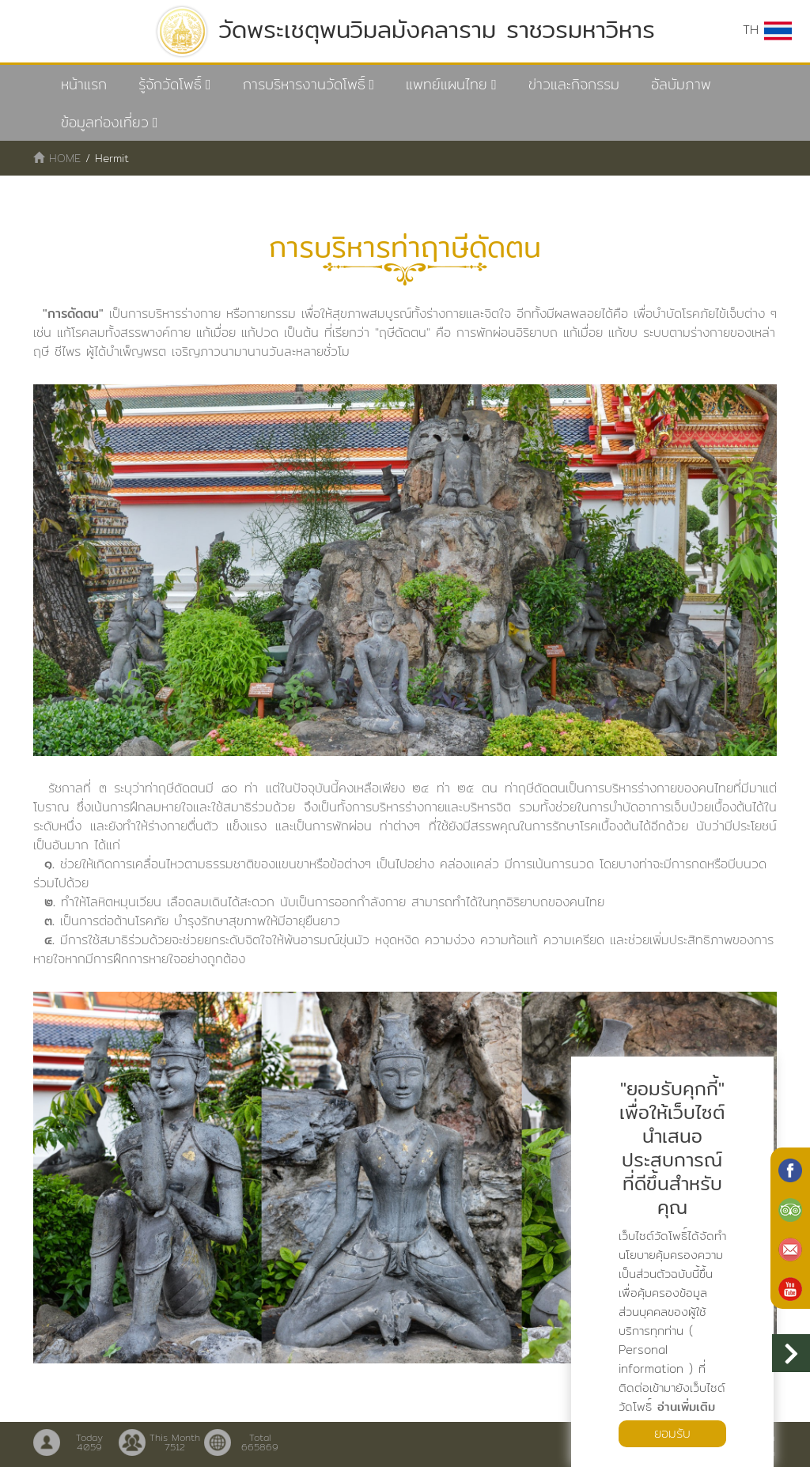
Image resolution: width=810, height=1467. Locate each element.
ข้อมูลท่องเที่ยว (105, 122)
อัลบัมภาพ (681, 84)
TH (767, 30)
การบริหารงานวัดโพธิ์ (304, 84)
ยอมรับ (672, 1433)
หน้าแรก (84, 84)
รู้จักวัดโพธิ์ (170, 84)
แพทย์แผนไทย (446, 84)
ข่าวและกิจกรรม (573, 84)
